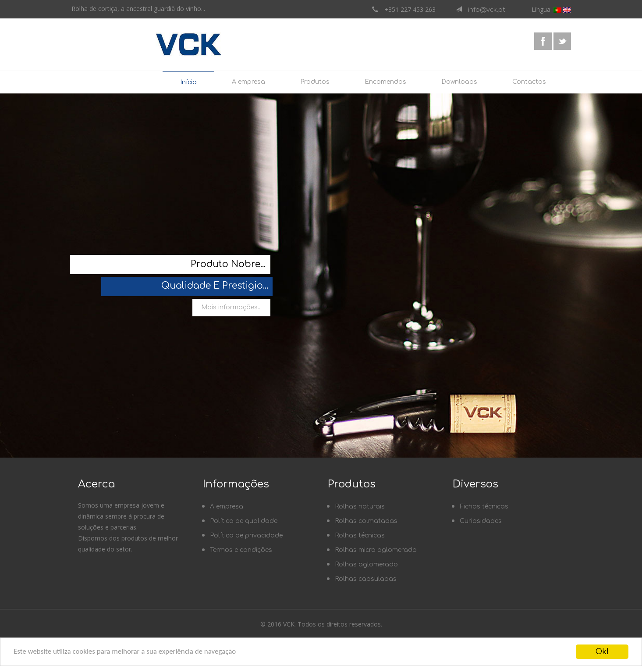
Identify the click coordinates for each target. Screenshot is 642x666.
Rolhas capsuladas (366, 579)
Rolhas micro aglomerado (376, 550)
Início (188, 82)
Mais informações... (231, 307)
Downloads (459, 82)
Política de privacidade (246, 535)
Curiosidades (481, 521)
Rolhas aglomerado (366, 564)
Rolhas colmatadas (366, 521)
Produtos (315, 82)
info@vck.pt (483, 10)
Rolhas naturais (360, 506)
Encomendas (385, 82)
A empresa (248, 82)
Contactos (529, 82)
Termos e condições (241, 550)
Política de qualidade (243, 521)
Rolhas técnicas (360, 535)
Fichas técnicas (484, 506)
